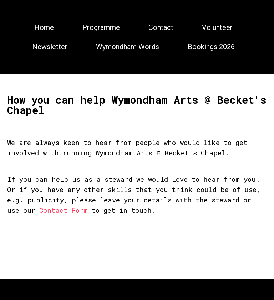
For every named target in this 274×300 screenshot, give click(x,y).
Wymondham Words (127, 46)
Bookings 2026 (211, 46)
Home (44, 27)
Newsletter (49, 46)
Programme (101, 27)
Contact (160, 27)
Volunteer (217, 27)
